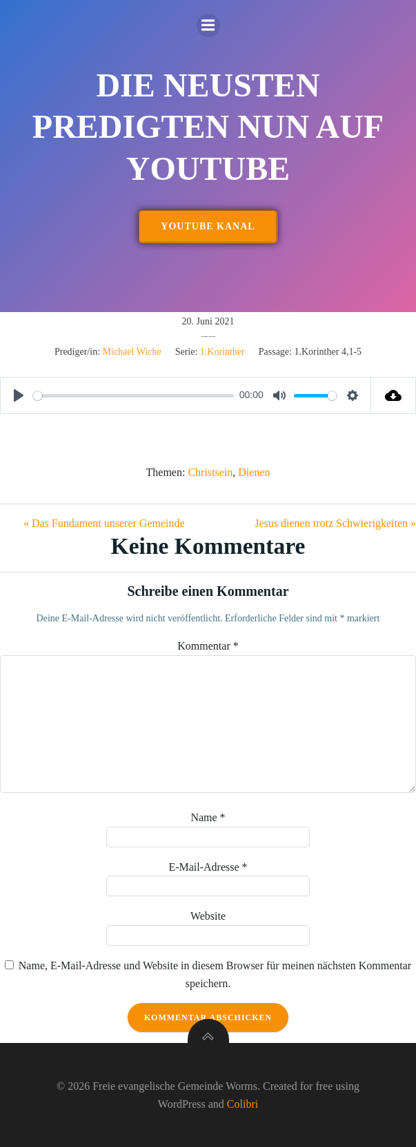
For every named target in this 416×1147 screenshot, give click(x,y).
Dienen (254, 472)
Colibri (242, 1104)
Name (207, 817)
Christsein (210, 472)
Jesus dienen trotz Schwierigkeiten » (335, 523)
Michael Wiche (132, 352)
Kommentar (207, 646)
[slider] (133, 395)
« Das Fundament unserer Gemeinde (104, 523)
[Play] (19, 395)
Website (208, 916)
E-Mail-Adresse (207, 867)
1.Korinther (222, 352)
